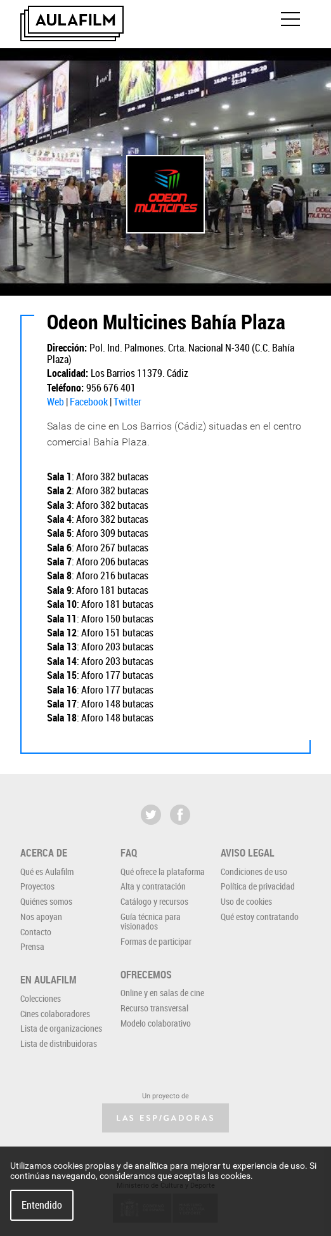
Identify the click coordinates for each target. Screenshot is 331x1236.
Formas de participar (155, 941)
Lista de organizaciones (61, 1028)
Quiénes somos (46, 901)
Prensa (32, 946)
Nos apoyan (41, 917)
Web (55, 402)
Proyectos (37, 886)
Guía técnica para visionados (150, 921)
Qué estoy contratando (260, 917)
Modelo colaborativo (155, 1023)
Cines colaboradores (55, 1014)
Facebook (89, 402)
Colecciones (40, 998)
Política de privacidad (258, 886)
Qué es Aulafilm (47, 871)
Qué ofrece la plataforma (162, 871)
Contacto (35, 932)
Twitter (127, 402)
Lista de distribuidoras (58, 1043)
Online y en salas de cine (162, 993)
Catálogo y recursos (154, 901)
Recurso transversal (154, 1008)
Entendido (42, 1205)
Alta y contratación (153, 886)
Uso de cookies (246, 901)
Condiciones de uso (254, 871)
